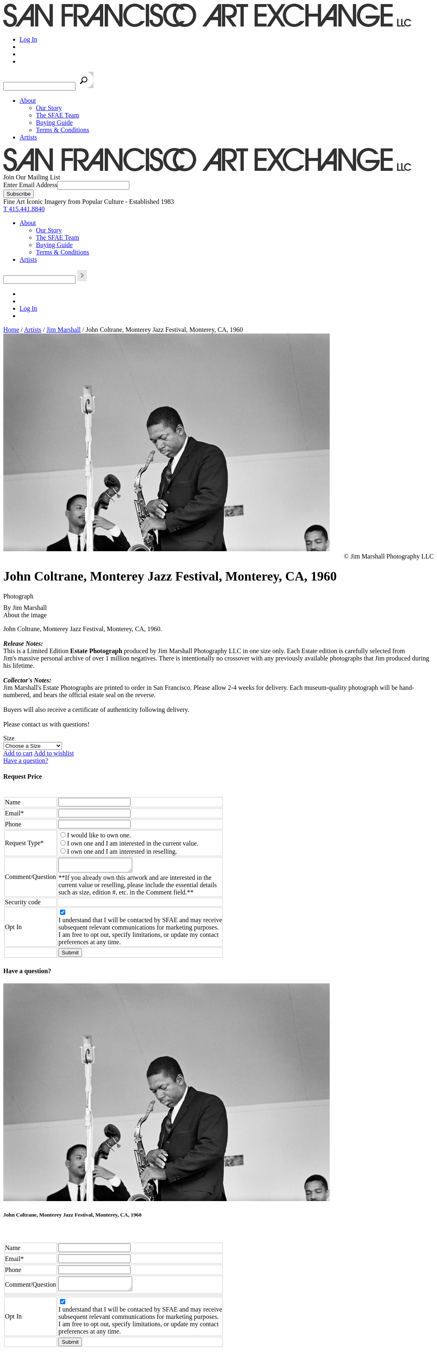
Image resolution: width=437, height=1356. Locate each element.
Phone (13, 824)
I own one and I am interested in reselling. (122, 851)
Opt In (13, 929)
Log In (28, 39)
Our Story (49, 107)
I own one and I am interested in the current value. (132, 843)
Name (12, 802)
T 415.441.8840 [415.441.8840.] (23, 208)
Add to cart (18, 753)
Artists (28, 137)
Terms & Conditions (62, 129)
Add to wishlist (54, 753)
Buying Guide (54, 122)
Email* (14, 813)
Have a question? (25, 760)
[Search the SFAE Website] (39, 86)
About (28, 100)
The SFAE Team (57, 115)
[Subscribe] (18, 194)
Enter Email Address (30, 184)
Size (9, 738)
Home (11, 329)
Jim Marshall (64, 329)
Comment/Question (30, 878)
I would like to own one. (99, 835)
